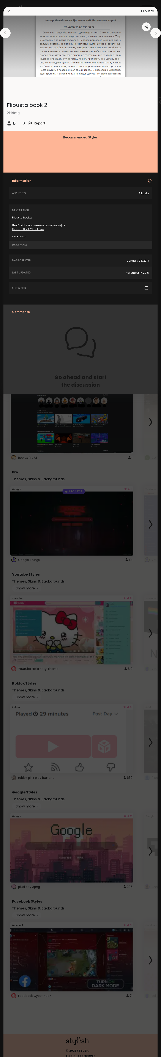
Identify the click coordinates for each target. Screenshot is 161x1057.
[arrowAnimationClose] (5, 33)
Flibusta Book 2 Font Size (28, 229)
